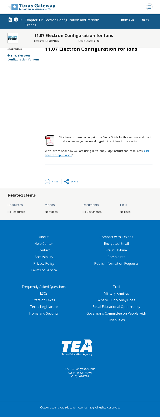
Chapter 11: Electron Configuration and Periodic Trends (62, 22)
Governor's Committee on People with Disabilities (116, 316)
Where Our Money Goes (116, 300)
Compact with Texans (116, 237)
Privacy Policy (43, 263)
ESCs (44, 293)
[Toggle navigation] (149, 6)
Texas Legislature (44, 306)
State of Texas (43, 300)
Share (74, 181)
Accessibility (44, 257)
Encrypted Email (116, 243)
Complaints (116, 257)
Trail (116, 286)
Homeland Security (44, 313)
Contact (44, 250)
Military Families (116, 293)
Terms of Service (44, 270)
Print (54, 181)
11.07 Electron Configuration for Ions (23, 58)
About (44, 237)
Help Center (43, 243)
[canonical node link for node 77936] (11, 19)
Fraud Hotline (116, 250)
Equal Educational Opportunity (116, 306)
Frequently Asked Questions (44, 286)
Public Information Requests (116, 263)
